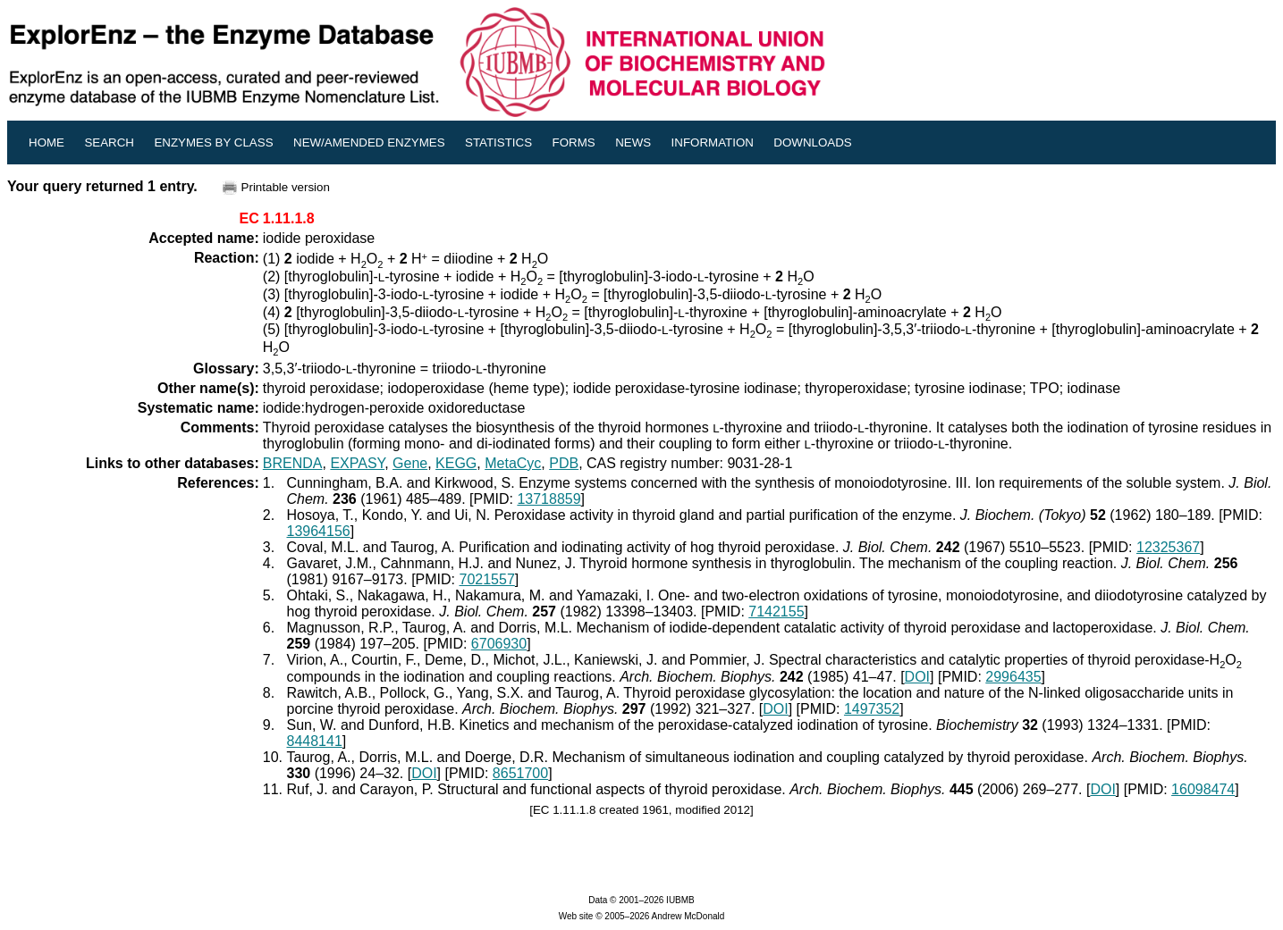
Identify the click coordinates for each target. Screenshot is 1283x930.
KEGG (456, 463)
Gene (409, 463)
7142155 (776, 611)
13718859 (548, 499)
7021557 (487, 579)
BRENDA (293, 463)
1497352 (871, 708)
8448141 (314, 741)
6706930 (499, 643)
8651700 (520, 773)
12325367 (1168, 547)
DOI (917, 676)
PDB (563, 463)
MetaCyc (513, 463)
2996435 (1013, 676)
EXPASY (357, 463)
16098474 (1203, 789)
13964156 (318, 531)
